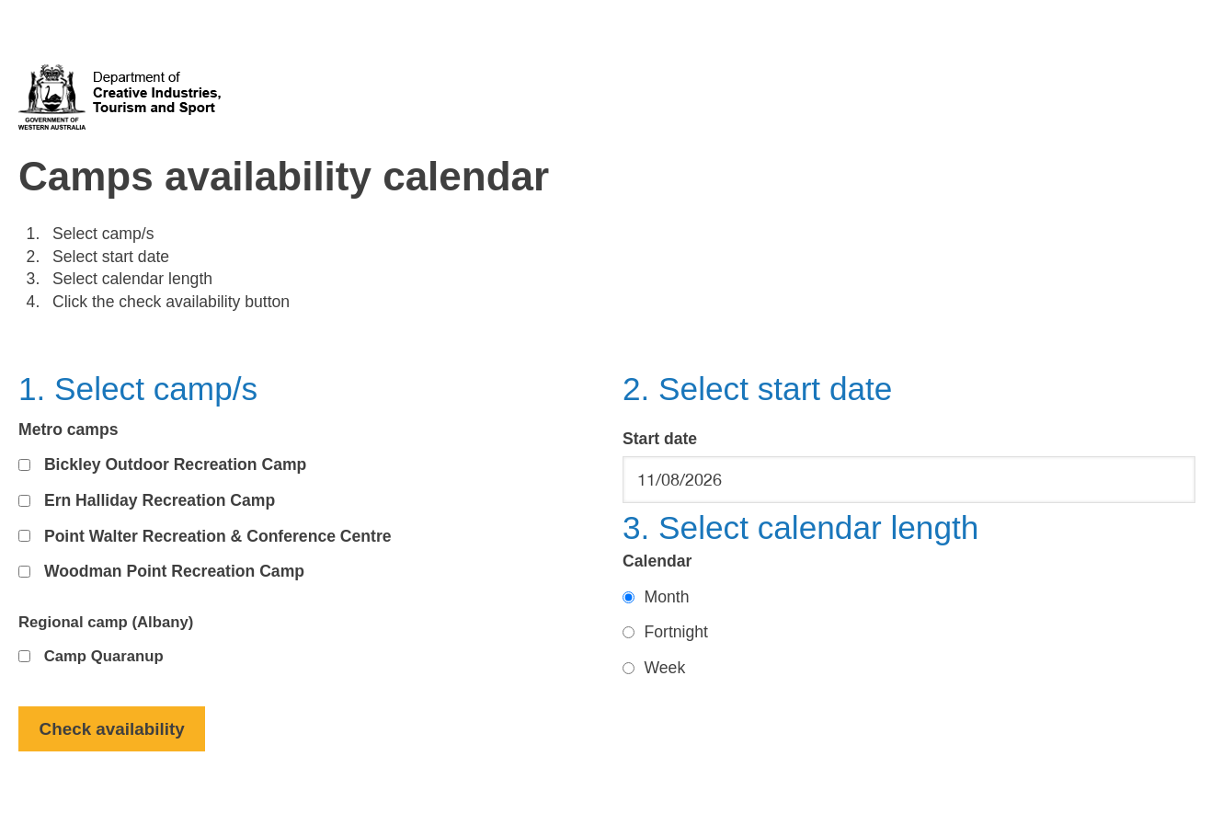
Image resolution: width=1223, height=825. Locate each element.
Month (667, 597)
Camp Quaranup (104, 656)
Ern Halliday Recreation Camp (159, 500)
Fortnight (676, 632)
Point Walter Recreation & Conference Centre (218, 536)
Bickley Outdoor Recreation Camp (175, 464)
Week (665, 668)
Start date (660, 439)
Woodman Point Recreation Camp (174, 571)
